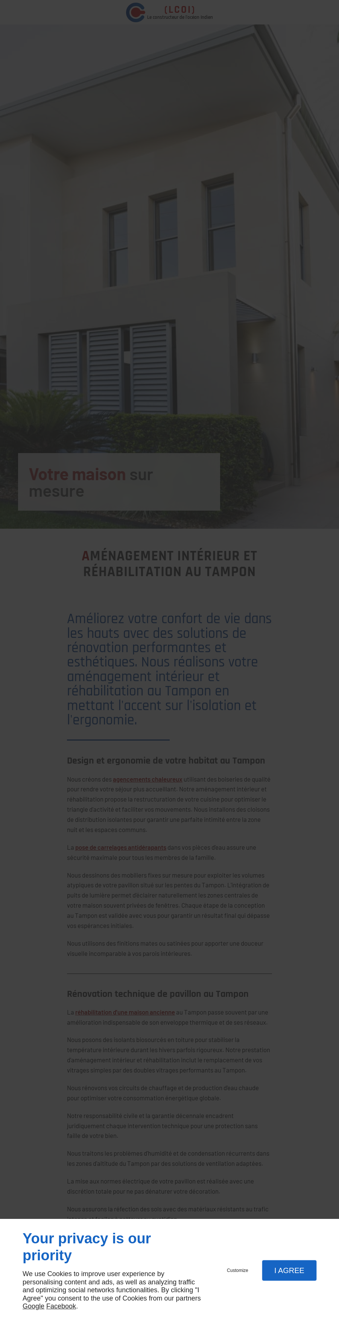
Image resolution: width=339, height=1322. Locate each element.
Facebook (61, 1306)
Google (33, 1306)
